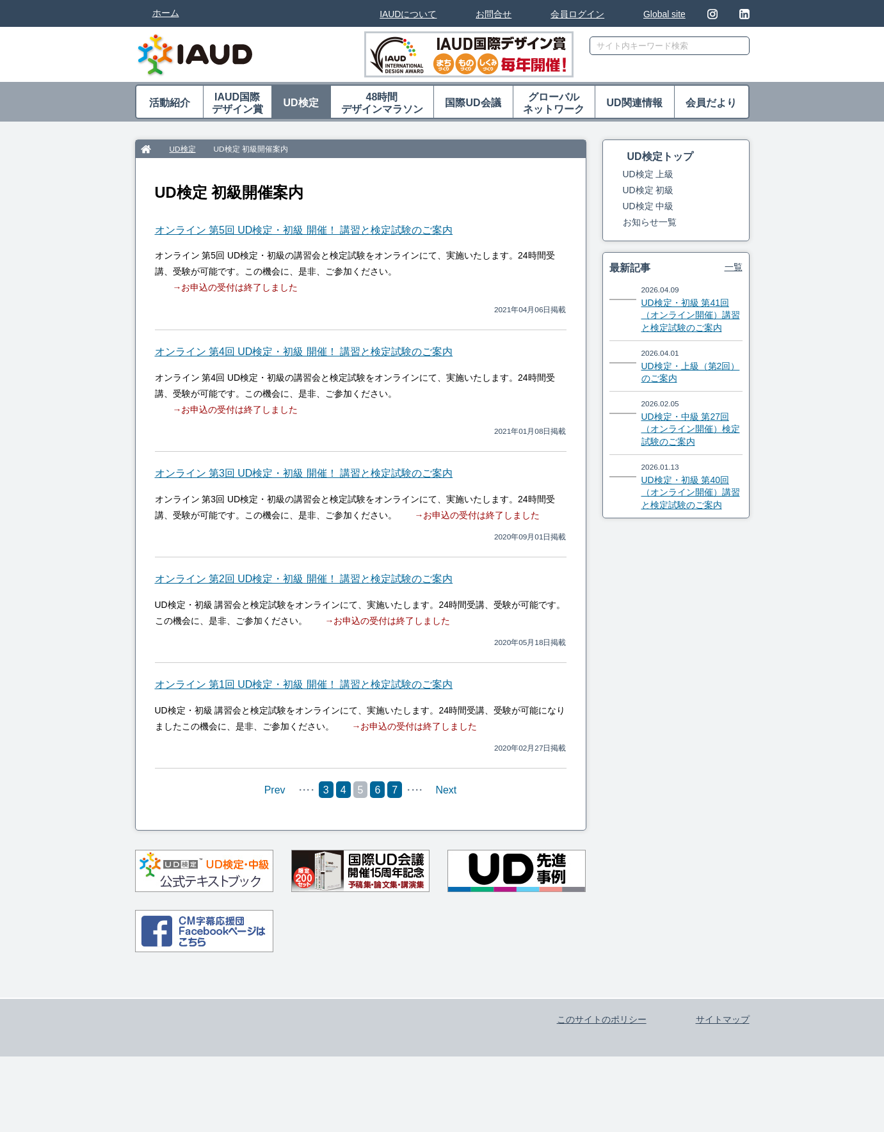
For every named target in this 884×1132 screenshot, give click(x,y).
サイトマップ (723, 1079)
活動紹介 (169, 102)
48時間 (382, 103)
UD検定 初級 (648, 190)
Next (445, 790)
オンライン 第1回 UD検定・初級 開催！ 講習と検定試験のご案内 (304, 684)
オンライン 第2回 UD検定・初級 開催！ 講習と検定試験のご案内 (304, 578)
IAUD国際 (237, 103)
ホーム (165, 13)
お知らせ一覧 (650, 222)
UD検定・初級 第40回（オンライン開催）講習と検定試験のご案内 (690, 492)
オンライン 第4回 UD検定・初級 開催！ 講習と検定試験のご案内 (304, 351)
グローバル (554, 103)
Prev (274, 790)
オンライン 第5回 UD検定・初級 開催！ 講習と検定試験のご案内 (304, 230)
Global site (664, 14)
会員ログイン (577, 14)
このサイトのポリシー (602, 1079)
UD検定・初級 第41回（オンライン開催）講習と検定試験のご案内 (690, 315)
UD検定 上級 (648, 174)
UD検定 (300, 102)
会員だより (711, 102)
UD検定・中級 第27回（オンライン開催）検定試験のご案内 (690, 429)
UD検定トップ (660, 156)
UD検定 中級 (648, 206)
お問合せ (493, 14)
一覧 (734, 267)
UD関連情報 (634, 102)
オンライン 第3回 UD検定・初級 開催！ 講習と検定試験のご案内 (304, 473)
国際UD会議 (473, 102)
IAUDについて (408, 14)
